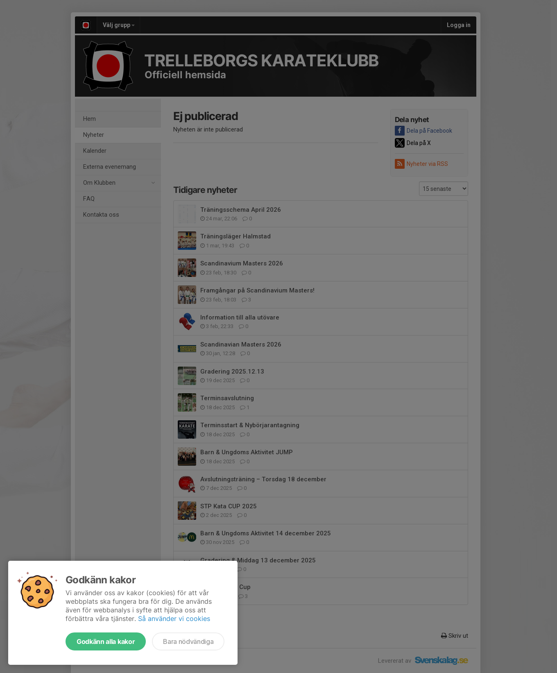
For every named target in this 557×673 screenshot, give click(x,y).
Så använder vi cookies (174, 618)
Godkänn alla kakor (106, 641)
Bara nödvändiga (188, 641)
